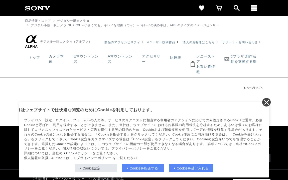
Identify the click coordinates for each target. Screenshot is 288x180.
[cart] (219, 8)
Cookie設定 (92, 168)
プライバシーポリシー (94, 158)
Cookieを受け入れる (193, 168)
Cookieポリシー (78, 153)
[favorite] (201, 8)
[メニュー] (254, 8)
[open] (236, 8)
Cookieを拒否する (144, 168)
